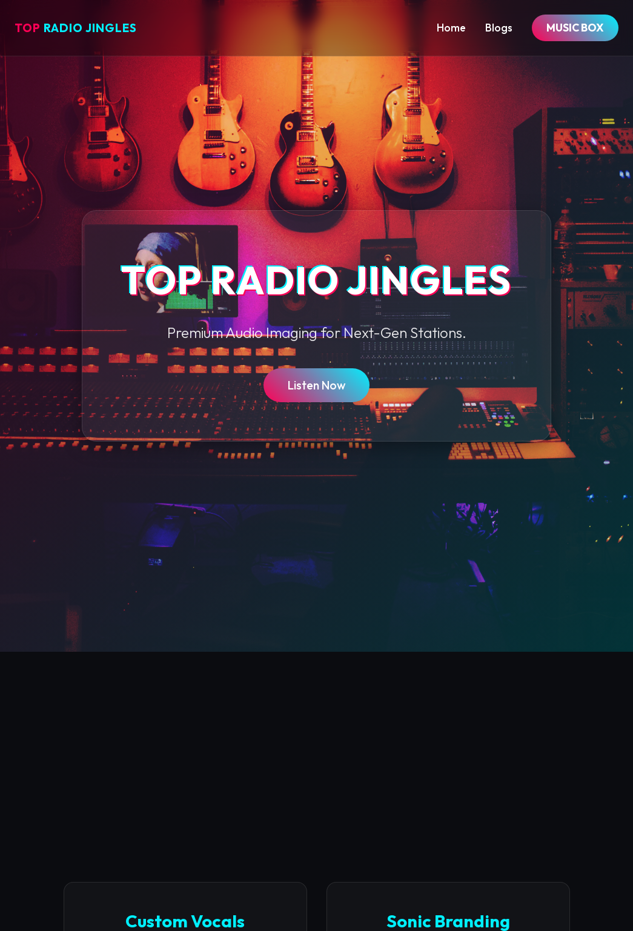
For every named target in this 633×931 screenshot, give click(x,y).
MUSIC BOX (575, 28)
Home (451, 28)
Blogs (498, 28)
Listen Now (316, 385)
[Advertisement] (316, 742)
